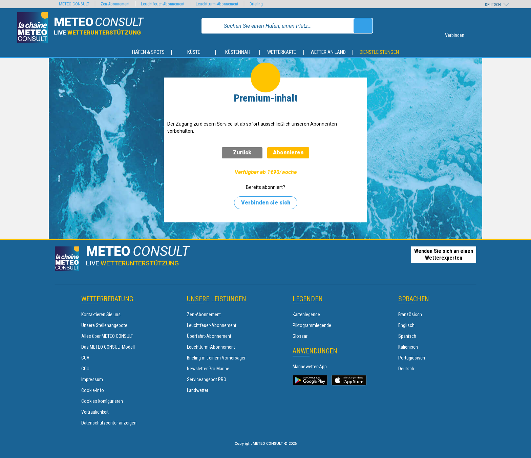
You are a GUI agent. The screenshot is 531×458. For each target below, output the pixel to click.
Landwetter (197, 390)
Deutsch (406, 368)
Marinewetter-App (310, 366)
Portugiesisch (411, 358)
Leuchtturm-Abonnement (211, 347)
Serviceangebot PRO (206, 379)
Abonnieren (288, 152)
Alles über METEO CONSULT (107, 336)
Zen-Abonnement (204, 314)
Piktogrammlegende (312, 325)
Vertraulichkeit (95, 412)
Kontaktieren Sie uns (101, 314)
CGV (85, 358)
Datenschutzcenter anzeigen (108, 423)
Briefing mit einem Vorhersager (216, 358)
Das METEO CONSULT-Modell (108, 347)
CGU (85, 368)
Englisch (406, 325)
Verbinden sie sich (265, 202)
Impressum (92, 379)
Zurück (242, 152)
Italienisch (408, 347)
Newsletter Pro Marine (208, 368)
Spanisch (407, 336)
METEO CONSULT (74, 3)
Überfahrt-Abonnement (209, 336)
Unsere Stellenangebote (104, 325)
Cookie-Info (92, 390)
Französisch (410, 314)
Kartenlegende (306, 314)
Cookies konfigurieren (102, 401)
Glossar (300, 336)
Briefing (256, 3)
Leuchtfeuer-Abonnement (211, 325)
